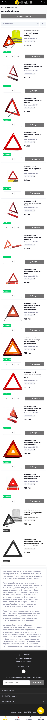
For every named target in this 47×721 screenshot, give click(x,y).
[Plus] (18, 56)
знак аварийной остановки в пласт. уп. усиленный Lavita (32, 408)
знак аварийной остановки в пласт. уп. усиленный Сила (32, 476)
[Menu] (2, 2)
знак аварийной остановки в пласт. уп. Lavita (32, 203)
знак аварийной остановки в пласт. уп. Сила (32, 271)
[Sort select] (20, 24)
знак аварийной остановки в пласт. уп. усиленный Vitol (32, 442)
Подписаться (37, 682)
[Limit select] (43, 24)
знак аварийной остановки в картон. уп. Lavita (33, 66)
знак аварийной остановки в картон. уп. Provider (33, 100)
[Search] (6, 2)
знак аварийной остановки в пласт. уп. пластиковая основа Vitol (33, 541)
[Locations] (41, 2)
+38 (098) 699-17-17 (23, 661)
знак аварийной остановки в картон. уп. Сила (33, 169)
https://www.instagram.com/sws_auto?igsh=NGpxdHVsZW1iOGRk (23, 671)
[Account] (45, 2)
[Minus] (6, 56)
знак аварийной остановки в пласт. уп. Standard (32, 237)
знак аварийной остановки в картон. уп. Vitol (33, 134)
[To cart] (34, 56)
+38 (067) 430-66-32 (23, 659)
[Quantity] (12, 56)
